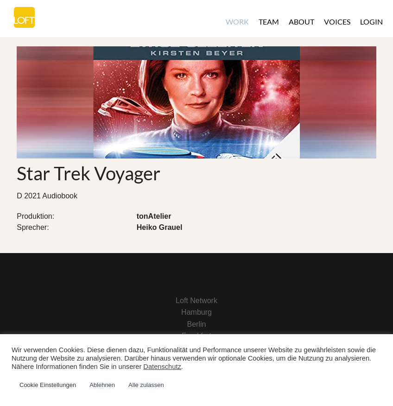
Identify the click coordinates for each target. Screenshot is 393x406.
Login (371, 21)
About (301, 21)
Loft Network (196, 300)
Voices (337, 21)
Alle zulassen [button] (146, 384)
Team (269, 21)
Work (237, 21)
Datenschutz (162, 366)
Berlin (196, 324)
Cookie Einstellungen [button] (47, 384)
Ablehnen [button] (102, 384)
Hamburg (196, 312)
